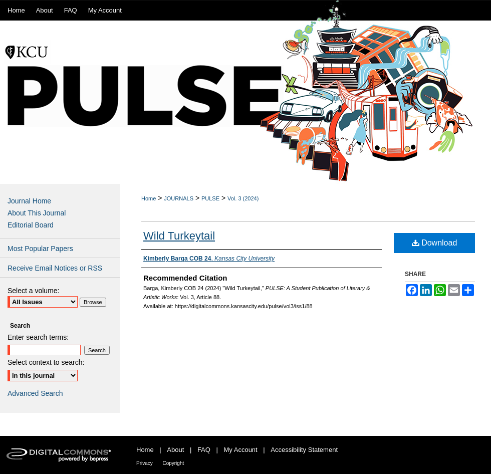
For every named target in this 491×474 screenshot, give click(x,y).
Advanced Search (35, 393)
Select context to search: (46, 362)
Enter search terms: (38, 337)
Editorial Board (31, 225)
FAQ (203, 449)
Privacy (144, 463)
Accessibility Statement (304, 449)
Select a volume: (34, 291)
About (175, 449)
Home (148, 198)
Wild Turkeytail (179, 235)
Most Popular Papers (40, 249)
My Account (241, 449)
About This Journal (37, 213)
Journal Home (29, 201)
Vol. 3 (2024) (243, 198)
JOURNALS (178, 198)
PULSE (210, 198)
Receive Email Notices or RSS (55, 268)
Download (434, 243)
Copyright (173, 463)
